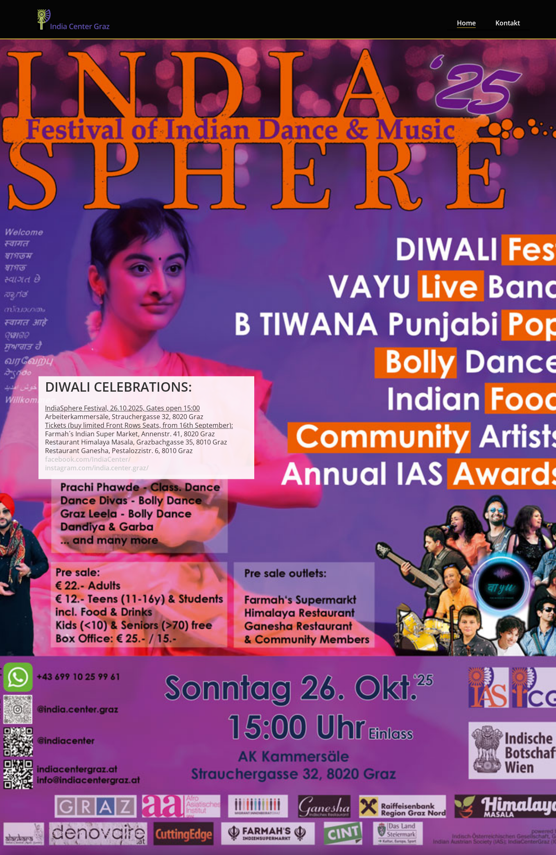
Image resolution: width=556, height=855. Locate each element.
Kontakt (507, 22)
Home (466, 22)
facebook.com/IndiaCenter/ (88, 459)
